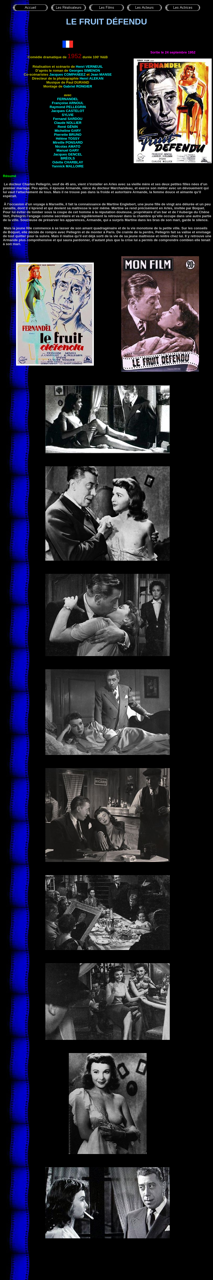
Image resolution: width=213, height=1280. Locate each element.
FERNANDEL (67, 99)
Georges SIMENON (84, 70)
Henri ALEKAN (92, 78)
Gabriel (77, 86)
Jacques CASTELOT (67, 111)
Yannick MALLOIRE (68, 166)
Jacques (67, 154)
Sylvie (68, 115)
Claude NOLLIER (67, 123)
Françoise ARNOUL (68, 103)
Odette (67, 162)
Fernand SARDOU (67, 119)
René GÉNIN (68, 127)
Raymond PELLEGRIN (68, 107)
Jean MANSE (101, 74)
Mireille (68, 142)
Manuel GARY (67, 150)
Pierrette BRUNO (67, 135)
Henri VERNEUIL (89, 67)
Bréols (68, 158)
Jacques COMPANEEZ (67, 74)
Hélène (68, 138)
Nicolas (67, 146)
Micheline (68, 131)
